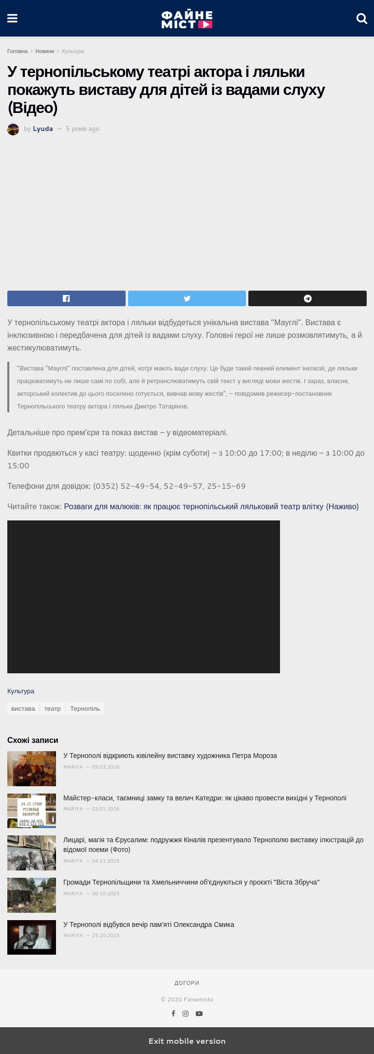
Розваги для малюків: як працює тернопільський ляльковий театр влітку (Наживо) (211, 506)
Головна (17, 51)
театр (52, 708)
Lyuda (43, 128)
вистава (23, 708)
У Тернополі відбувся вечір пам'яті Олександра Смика (148, 924)
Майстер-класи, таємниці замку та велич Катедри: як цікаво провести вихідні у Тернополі (204, 798)
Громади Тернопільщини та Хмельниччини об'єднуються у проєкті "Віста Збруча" (191, 882)
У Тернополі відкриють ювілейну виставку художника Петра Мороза (170, 755)
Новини (45, 51)
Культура (73, 51)
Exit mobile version (186, 1040)
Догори (186, 983)
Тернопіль (85, 708)
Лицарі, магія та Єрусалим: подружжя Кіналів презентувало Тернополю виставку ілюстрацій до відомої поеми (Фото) (213, 844)
